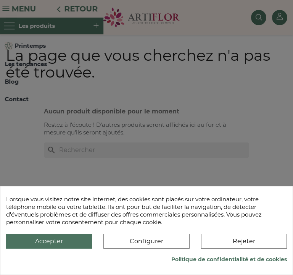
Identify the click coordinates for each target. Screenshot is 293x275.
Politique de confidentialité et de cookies (229, 259)
